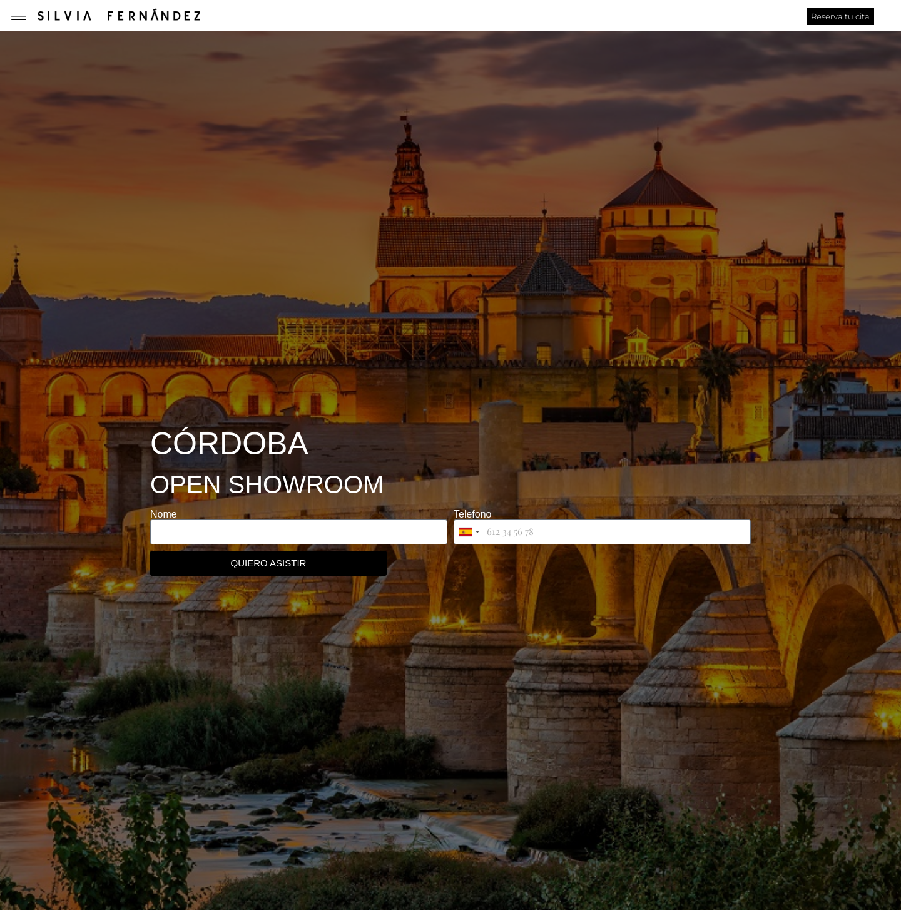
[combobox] (468, 532)
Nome (163, 514)
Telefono (473, 514)
